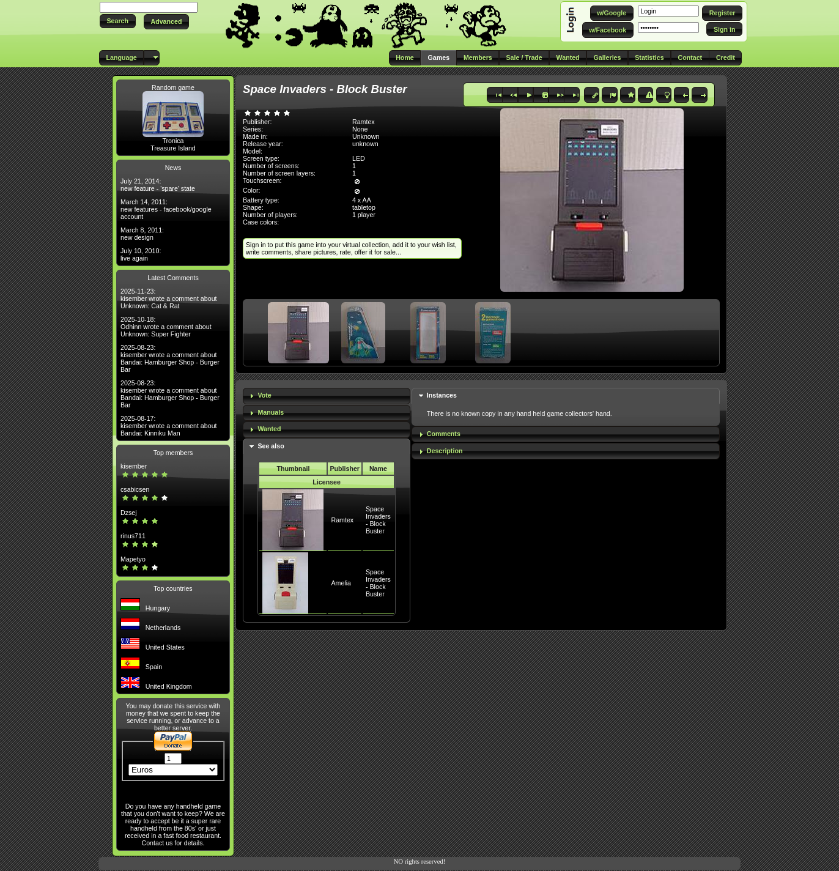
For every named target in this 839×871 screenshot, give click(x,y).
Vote (264, 395)
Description (445, 450)
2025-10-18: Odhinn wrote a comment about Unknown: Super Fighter (166, 327)
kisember (133, 466)
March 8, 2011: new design (142, 233)
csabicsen (134, 489)
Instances (442, 395)
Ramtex (342, 520)
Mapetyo (133, 559)
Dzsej (128, 512)
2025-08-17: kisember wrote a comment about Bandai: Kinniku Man (168, 426)
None (360, 129)
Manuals (270, 412)
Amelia (341, 583)
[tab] (326, 396)
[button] (118, 21)
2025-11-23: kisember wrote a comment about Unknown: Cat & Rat (168, 298)
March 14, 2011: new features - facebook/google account (166, 209)
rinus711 (133, 535)
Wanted (269, 428)
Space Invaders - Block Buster (378, 520)
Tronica (172, 140)
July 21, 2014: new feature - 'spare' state (157, 184)
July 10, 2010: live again (140, 254)
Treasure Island (173, 148)
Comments (443, 433)
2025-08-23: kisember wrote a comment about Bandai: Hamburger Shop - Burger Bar (170, 358)
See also (270, 446)
